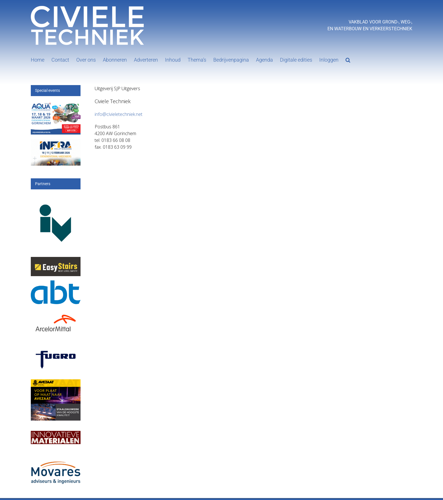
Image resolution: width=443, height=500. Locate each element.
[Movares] (56, 457)
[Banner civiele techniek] (56, 142)
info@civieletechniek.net (118, 114)
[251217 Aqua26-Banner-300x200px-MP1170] (56, 104)
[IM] (56, 429)
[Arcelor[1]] (56, 313)
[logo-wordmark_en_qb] (56, 349)
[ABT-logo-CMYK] (56, 283)
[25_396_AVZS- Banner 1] (56, 382)
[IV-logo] (56, 198)
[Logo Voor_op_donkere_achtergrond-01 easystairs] (56, 260)
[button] (348, 59)
